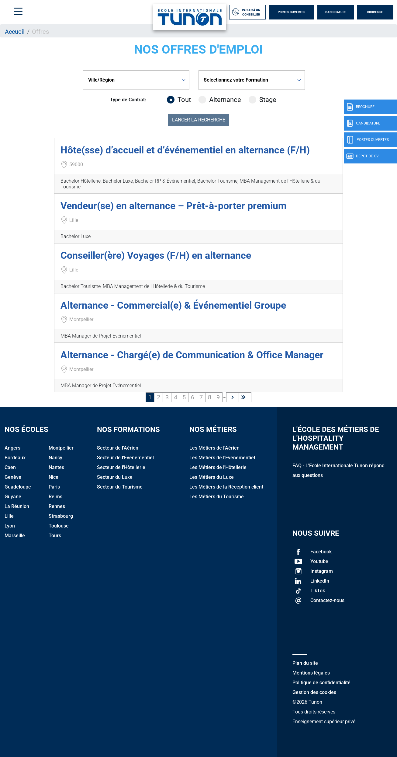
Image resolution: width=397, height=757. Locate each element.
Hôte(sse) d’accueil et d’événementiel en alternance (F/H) (185, 150)
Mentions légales (311, 673)
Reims (55, 496)
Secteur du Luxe (115, 477)
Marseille (15, 535)
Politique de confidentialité (321, 682)
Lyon (10, 526)
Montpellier (61, 448)
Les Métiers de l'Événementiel (222, 458)
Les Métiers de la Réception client (226, 487)
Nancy (55, 458)
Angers (12, 448)
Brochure (375, 12)
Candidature (335, 12)
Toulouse (59, 526)
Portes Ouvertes (291, 12)
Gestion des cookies (314, 692)
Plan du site (305, 663)
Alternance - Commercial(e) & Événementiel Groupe (173, 305)
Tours (55, 535)
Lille (9, 516)
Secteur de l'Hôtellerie (121, 467)
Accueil (15, 31)
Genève (13, 477)
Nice (53, 477)
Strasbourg (61, 516)
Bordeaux (15, 458)
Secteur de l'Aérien (117, 448)
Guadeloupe (18, 487)
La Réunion (17, 506)
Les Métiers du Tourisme (216, 496)
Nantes (56, 467)
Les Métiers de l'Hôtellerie (218, 467)
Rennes (57, 506)
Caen (10, 467)
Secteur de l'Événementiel (125, 458)
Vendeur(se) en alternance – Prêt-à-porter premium (173, 206)
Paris (54, 487)
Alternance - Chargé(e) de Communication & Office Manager (191, 355)
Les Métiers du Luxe (211, 477)
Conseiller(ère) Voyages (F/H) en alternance (155, 255)
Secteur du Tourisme (120, 487)
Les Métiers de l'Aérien (214, 448)
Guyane (13, 496)
